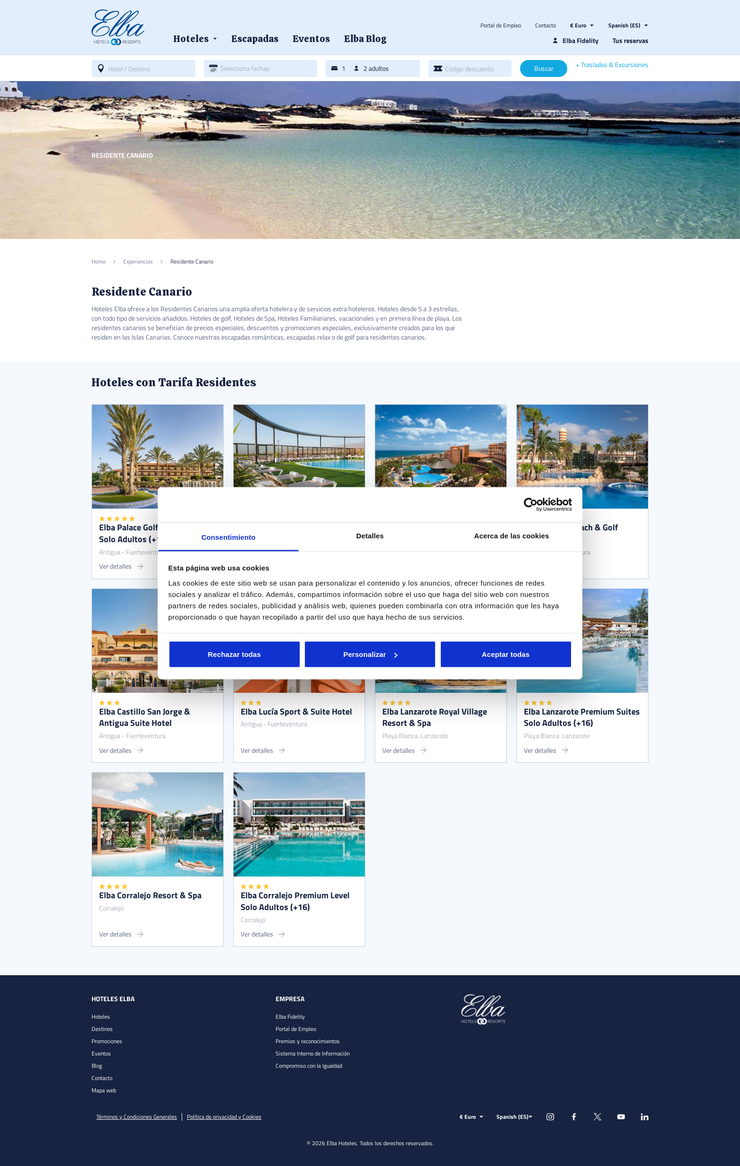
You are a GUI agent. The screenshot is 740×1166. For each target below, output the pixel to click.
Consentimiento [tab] (229, 537)
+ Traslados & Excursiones (612, 64)
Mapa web (104, 1090)
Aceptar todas (506, 654)
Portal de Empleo (500, 25)
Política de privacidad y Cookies (224, 1117)
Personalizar (370, 654)
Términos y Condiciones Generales (136, 1117)
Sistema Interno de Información (313, 1053)
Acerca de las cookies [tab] (511, 535)
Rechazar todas (234, 654)
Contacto (545, 25)
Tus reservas (630, 40)
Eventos (101, 1053)
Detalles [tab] (370, 535)
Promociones (107, 1041)
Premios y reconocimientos (308, 1041)
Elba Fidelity (290, 1016)
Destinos (102, 1028)
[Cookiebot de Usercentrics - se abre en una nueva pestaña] (530, 505)
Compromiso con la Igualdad (309, 1065)
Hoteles (101, 1016)
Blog (97, 1065)
